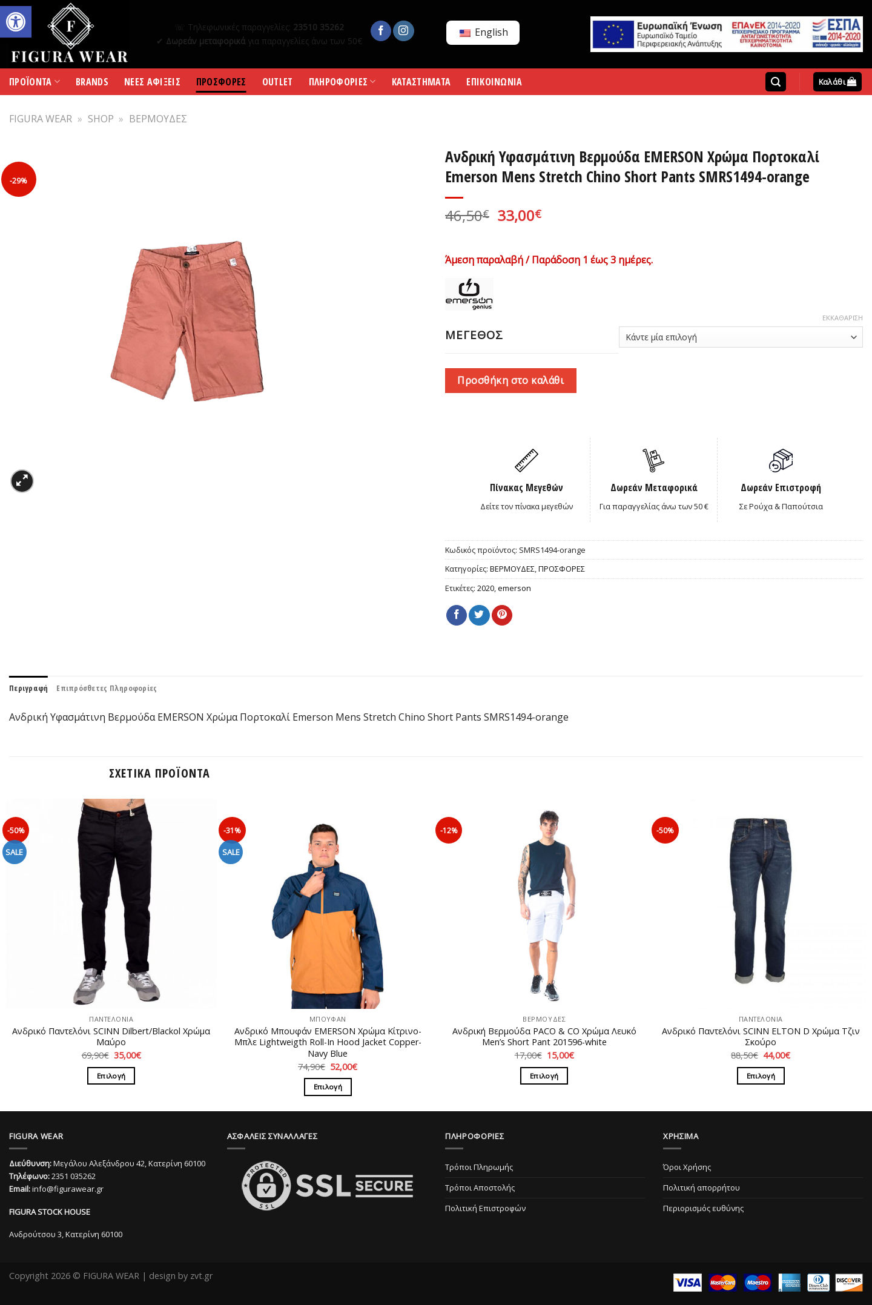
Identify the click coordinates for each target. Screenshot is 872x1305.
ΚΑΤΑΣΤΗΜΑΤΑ (421, 84)
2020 (485, 588)
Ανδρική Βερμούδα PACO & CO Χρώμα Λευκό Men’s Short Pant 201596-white (544, 1037)
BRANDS (92, 84)
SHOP (101, 118)
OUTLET (277, 84)
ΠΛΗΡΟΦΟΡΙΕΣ (342, 84)
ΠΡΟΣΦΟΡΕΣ (221, 84)
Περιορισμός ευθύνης (703, 1208)
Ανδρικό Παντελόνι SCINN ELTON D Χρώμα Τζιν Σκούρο (761, 1037)
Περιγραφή (28, 687)
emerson (514, 588)
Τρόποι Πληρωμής (479, 1166)
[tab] (28, 688)
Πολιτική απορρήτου (701, 1187)
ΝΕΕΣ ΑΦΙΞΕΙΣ (152, 84)
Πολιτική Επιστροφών (485, 1208)
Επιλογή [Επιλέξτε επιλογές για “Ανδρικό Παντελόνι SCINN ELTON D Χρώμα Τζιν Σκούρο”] (761, 1075)
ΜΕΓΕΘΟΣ (474, 335)
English (484, 32)
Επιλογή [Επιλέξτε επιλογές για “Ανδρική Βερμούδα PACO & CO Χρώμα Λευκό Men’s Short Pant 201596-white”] (544, 1075)
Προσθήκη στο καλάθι (510, 380)
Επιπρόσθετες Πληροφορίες (106, 687)
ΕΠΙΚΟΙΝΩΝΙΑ (494, 84)
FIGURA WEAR (40, 118)
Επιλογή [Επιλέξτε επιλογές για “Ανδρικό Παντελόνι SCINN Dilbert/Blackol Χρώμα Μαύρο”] (111, 1075)
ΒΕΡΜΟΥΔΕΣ (158, 118)
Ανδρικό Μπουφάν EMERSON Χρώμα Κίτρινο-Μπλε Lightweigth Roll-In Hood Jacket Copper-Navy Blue (327, 1042)
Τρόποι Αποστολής (480, 1187)
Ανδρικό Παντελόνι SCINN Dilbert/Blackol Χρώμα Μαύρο (111, 1037)
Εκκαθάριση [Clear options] (842, 318)
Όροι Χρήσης (687, 1166)
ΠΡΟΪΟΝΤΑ (34, 84)
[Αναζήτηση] (775, 82)
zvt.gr (201, 1275)
